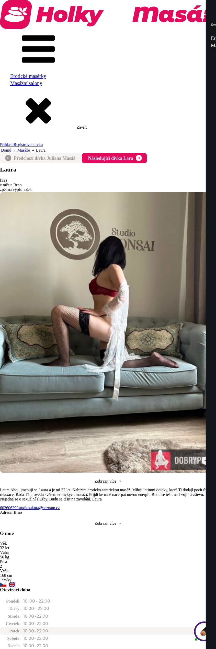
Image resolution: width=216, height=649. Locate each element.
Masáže (23, 150)
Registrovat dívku (28, 144)
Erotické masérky (28, 76)
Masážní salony (26, 83)
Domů (6, 150)
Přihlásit (7, 144)
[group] (108, 332)
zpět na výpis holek (16, 189)
